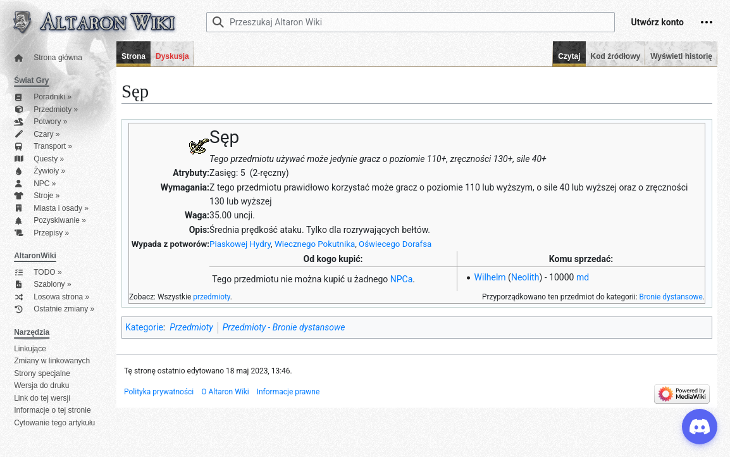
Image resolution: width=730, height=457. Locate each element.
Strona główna (48, 58)
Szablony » (42, 284)
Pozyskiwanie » (50, 220)
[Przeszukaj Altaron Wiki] (410, 22)
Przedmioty (191, 327)
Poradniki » (42, 97)
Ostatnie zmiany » (54, 309)
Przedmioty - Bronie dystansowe (284, 327)
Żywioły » (39, 171)
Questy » (39, 159)
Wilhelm (490, 277)
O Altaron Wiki (225, 391)
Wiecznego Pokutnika (315, 244)
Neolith (525, 277)
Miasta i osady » (51, 208)
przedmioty (211, 296)
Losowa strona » (51, 297)
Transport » (43, 146)
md (582, 277)
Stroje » (36, 196)
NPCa (401, 279)
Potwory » (40, 122)
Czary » (36, 134)
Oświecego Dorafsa (395, 244)
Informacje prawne (288, 391)
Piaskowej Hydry (240, 244)
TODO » (37, 272)
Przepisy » (41, 233)
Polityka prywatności (159, 391)
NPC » (35, 184)
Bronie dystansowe (670, 296)
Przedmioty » (46, 110)
